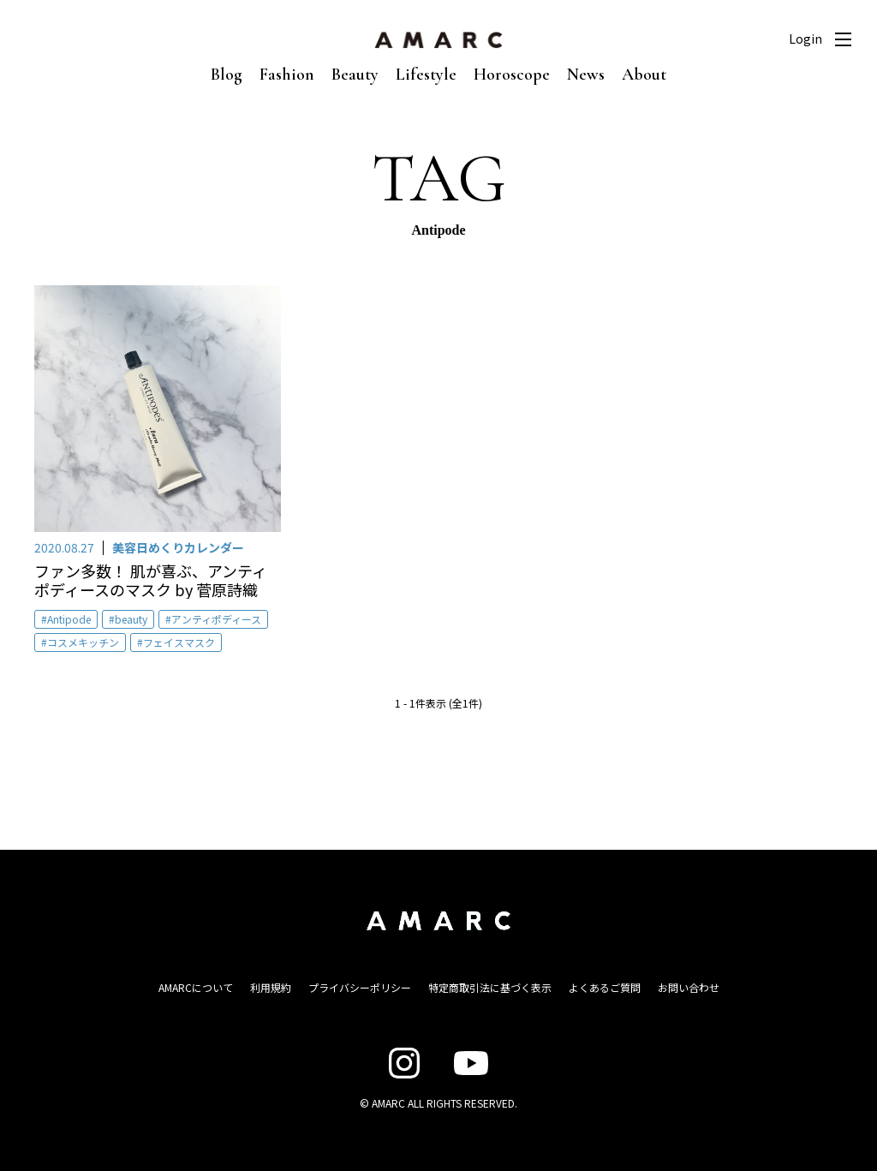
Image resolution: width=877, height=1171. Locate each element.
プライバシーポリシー (359, 987)
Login (805, 39)
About (644, 74)
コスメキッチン (83, 642)
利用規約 (270, 987)
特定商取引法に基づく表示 (490, 987)
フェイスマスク (179, 642)
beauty (131, 619)
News (586, 74)
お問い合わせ (688, 987)
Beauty (355, 74)
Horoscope (512, 74)
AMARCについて (195, 987)
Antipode (69, 619)
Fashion (287, 74)
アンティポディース (216, 619)
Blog (226, 74)
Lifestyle (426, 74)
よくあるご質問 (605, 987)
